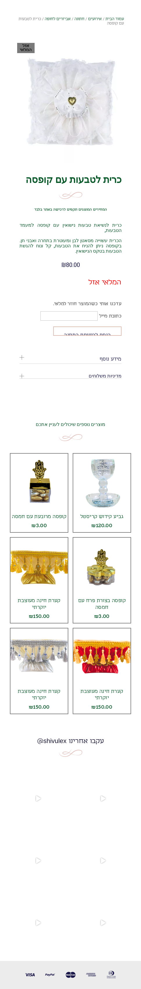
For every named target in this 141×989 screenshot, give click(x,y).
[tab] (70, 359)
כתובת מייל (81, 316)
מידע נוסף (111, 359)
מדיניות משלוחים (105, 376)
